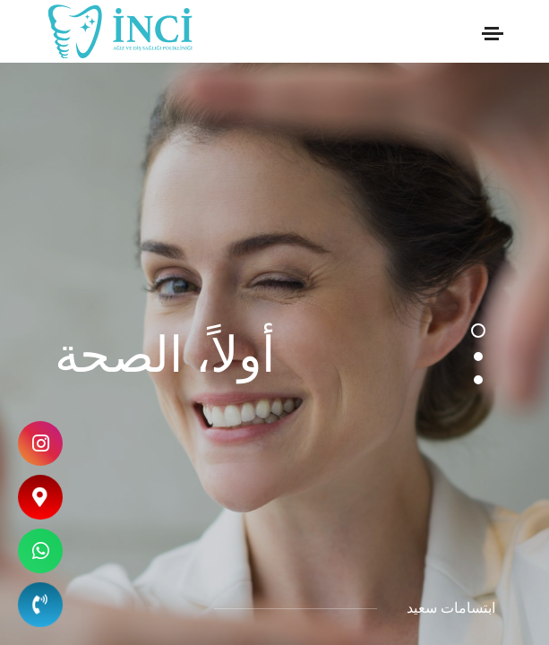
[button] (478, 330)
